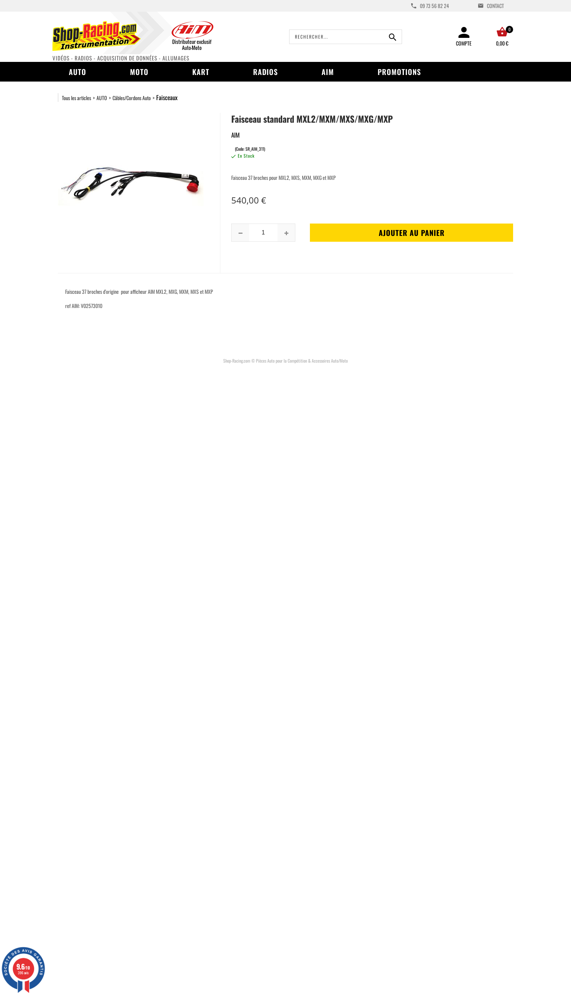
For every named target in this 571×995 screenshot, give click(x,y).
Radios (265, 71)
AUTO (102, 98)
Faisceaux (167, 97)
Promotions (399, 71)
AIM (328, 71)
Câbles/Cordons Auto (132, 98)
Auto (77, 71)
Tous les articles (76, 98)
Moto (139, 71)
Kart (200, 71)
